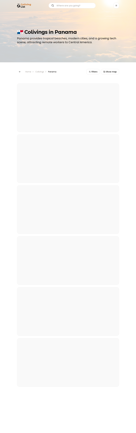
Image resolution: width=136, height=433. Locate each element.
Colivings (39, 71)
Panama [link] (52, 71)
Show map (110, 71)
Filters (93, 71)
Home (28, 71)
